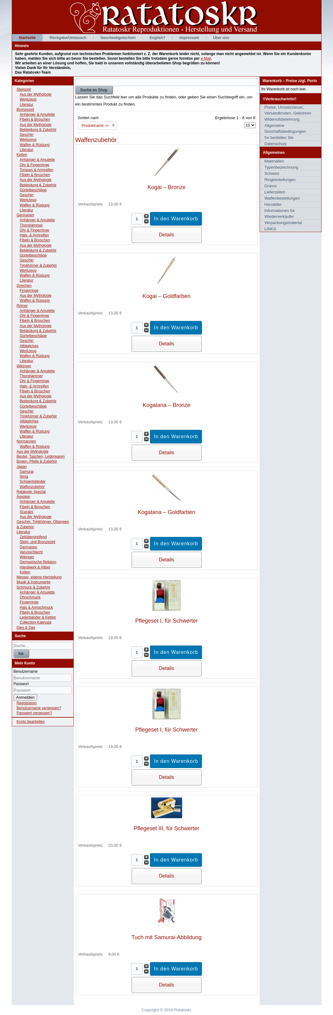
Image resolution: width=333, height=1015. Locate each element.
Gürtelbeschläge (33, 190)
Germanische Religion (38, 562)
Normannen (26, 441)
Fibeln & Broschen (35, 119)
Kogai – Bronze (166, 187)
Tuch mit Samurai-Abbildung (166, 937)
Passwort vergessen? (34, 713)
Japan (22, 466)
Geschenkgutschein (118, 38)
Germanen (25, 215)
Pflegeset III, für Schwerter (166, 828)
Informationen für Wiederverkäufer (280, 213)
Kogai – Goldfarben (166, 296)
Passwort (21, 684)
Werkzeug (28, 99)
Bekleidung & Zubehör (38, 129)
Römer (22, 306)
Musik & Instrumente (33, 582)
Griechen (24, 285)
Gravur (271, 186)
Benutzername (26, 671)
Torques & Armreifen (37, 170)
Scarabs (26, 512)
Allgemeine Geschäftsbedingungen (285, 128)
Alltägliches (29, 346)
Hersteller (273, 204)
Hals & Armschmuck (36, 607)
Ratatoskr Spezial (31, 492)
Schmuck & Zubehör (33, 587)
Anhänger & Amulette (37, 114)
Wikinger (24, 366)
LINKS (270, 229)
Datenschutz (276, 143)
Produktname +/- (95, 125)
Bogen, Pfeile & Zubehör (37, 461)
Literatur (26, 104)
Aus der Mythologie (36, 94)
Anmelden (25, 697)
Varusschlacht (31, 552)
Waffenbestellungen (282, 198)
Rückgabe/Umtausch (68, 38)
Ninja (24, 476)
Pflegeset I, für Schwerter (166, 621)
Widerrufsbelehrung (282, 119)
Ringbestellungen (280, 179)
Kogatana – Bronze (166, 405)
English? (157, 38)
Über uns (221, 38)
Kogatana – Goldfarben (166, 512)
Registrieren (27, 703)
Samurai (27, 471)
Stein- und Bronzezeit (37, 542)
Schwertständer (33, 481)
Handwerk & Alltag (35, 567)
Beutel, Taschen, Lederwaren (41, 456)
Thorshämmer (31, 225)
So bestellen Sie (279, 137)
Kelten (22, 155)
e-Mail (206, 58)
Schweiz (272, 173)
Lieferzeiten (275, 192)
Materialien (274, 161)
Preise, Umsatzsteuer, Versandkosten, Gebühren (288, 110)
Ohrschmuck (30, 597)
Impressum (189, 38)
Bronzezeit (25, 109)
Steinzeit (24, 89)
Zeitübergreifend (33, 537)
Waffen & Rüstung (35, 145)
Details (166, 234)
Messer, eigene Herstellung (39, 577)
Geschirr (27, 134)
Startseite (27, 38)
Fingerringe (29, 290)
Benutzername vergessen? (39, 708)
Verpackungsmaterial (283, 222)
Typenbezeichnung (281, 167)
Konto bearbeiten (31, 721)
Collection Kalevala (35, 622)
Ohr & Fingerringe (34, 165)
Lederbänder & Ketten (38, 617)
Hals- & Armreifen (34, 235)
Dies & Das (26, 627)
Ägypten (23, 497)
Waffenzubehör (32, 487)
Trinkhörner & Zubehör (38, 265)
